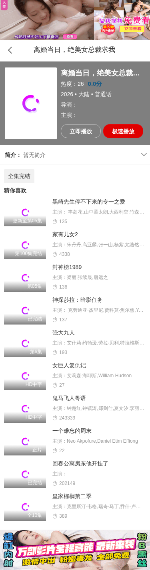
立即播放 (81, 131)
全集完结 (19, 176)
